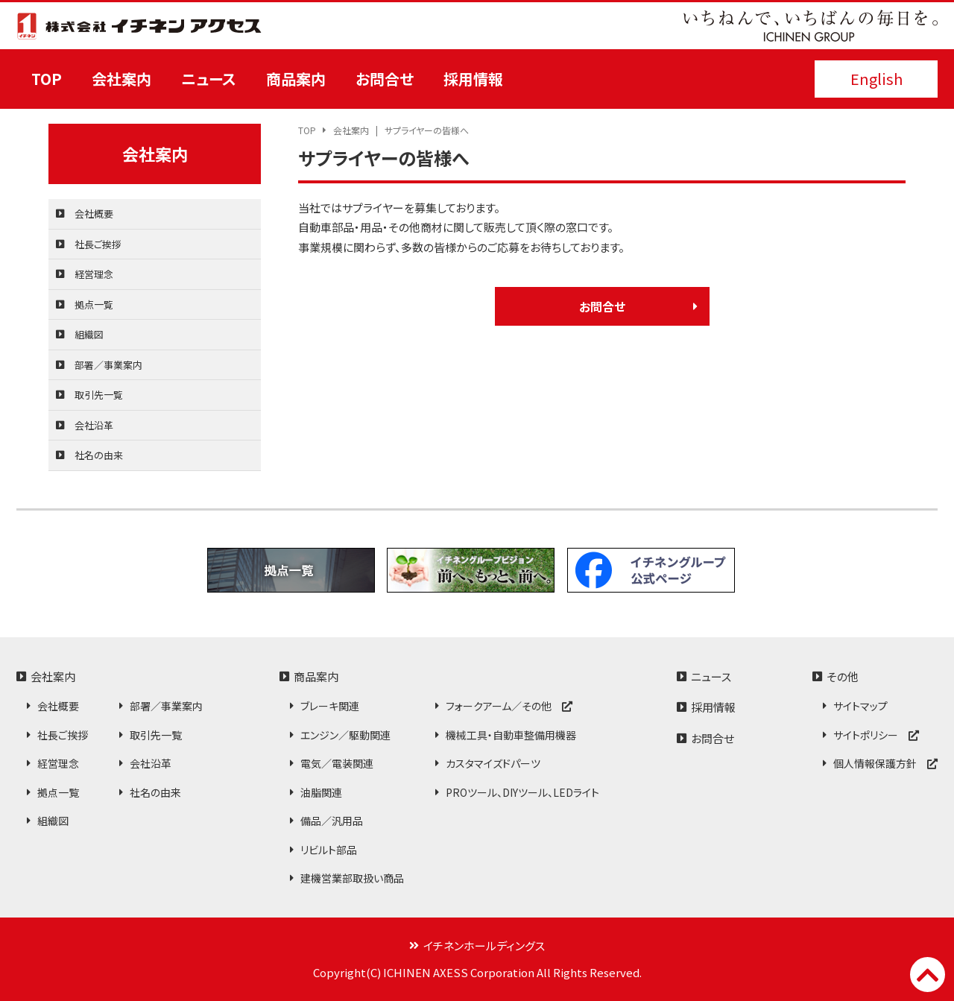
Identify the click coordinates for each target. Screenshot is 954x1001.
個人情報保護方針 (885, 763)
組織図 (89, 334)
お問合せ (385, 78)
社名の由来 (99, 455)
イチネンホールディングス (484, 945)
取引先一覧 (99, 395)
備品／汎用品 (331, 820)
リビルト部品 (328, 849)
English (876, 78)
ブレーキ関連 (329, 705)
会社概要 (94, 213)
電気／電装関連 (336, 763)
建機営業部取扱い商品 (352, 878)
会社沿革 (94, 425)
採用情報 (473, 78)
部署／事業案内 (108, 365)
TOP (46, 78)
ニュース (208, 78)
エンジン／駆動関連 (345, 734)
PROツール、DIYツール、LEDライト (522, 792)
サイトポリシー (876, 734)
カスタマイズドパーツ (493, 763)
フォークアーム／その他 (509, 705)
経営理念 (94, 274)
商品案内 (296, 78)
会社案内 (121, 78)
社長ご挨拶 (98, 244)
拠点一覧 (94, 304)
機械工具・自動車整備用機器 (511, 734)
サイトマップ (860, 705)
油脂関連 (321, 792)
